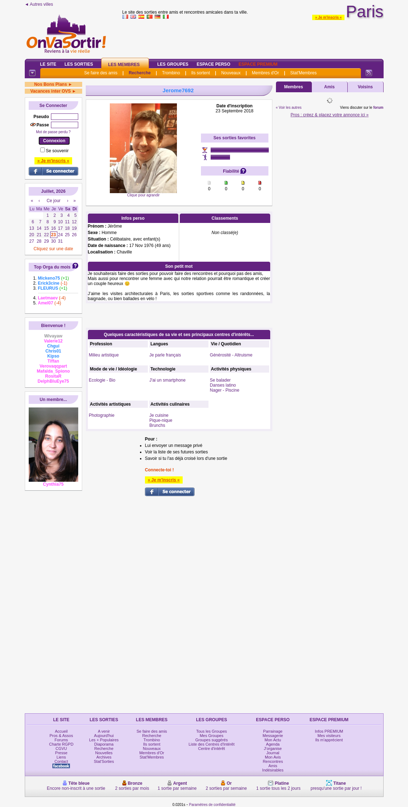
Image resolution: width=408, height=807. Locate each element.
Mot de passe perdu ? (53, 132)
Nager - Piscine (224, 390)
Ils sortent (200, 72)
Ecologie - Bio (102, 380)
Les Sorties (79, 64)
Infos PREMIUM (329, 731)
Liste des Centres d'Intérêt (211, 744)
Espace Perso (213, 64)
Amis (329, 86)
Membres (293, 86)
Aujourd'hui (104, 735)
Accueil (61, 731)
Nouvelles (103, 753)
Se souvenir (57, 150)
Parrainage (272, 731)
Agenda (273, 744)
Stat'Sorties (104, 761)
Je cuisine (158, 415)
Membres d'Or (265, 72)
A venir (104, 731)
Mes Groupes (211, 735)
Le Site (48, 64)
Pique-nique (160, 420)
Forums (61, 740)
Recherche (140, 72)
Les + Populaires (103, 740)
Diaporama (104, 744)
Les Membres (124, 64)
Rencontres (273, 761)
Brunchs (157, 425)
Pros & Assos (61, 735)
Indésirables (272, 770)
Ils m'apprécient (329, 740)
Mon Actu (272, 740)
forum (378, 107)
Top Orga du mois (52, 267)
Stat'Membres (303, 72)
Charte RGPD (61, 744)
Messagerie (273, 735)
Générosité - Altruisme (231, 355)
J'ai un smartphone (167, 380)
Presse (61, 753)
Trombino (171, 72)
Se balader (220, 380)
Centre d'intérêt (211, 748)
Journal (272, 753)
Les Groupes (172, 64)
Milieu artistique (104, 355)
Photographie (101, 415)
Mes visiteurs (329, 735)
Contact (61, 761)
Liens (61, 757)
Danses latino (223, 385)
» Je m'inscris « (328, 17)
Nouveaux (230, 72)
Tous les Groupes (211, 731)
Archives (103, 757)
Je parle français (165, 355)
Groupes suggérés (211, 740)
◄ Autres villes (39, 4)
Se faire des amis (101, 72)
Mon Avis (273, 757)
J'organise (273, 748)
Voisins (365, 86)
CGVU (61, 748)
